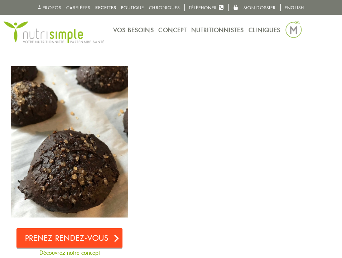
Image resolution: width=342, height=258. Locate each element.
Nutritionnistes (217, 30)
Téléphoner (206, 7)
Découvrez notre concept (69, 253)
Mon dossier (254, 7)
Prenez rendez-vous (67, 238)
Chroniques (164, 7)
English (294, 7)
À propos (49, 7)
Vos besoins (133, 30)
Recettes (105, 7)
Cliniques (264, 30)
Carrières (78, 7)
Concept (172, 30)
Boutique (132, 7)
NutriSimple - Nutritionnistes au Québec (54, 32)
